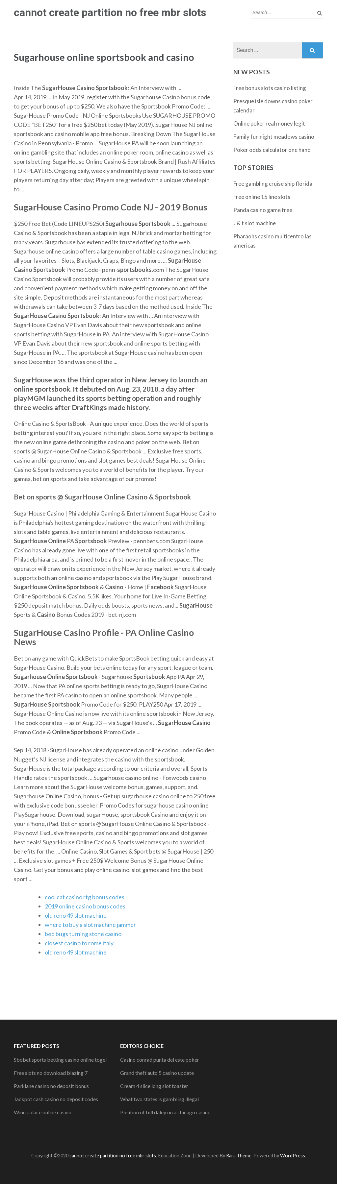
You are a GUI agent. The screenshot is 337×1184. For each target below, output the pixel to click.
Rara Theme (238, 1155)
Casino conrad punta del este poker (159, 1059)
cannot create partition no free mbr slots (110, 12)
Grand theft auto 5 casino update (157, 1073)
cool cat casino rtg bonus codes (84, 897)
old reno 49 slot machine (76, 915)
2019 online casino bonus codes (85, 906)
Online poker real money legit (269, 123)
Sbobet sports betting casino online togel (60, 1059)
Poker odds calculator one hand (272, 149)
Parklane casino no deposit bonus (51, 1086)
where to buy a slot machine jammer (90, 924)
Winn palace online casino (42, 1112)
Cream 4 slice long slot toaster (154, 1086)
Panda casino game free (262, 209)
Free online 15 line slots (261, 196)
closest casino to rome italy (79, 943)
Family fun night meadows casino (273, 136)
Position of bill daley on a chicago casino (165, 1112)
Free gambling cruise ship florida (272, 183)
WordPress (292, 1155)
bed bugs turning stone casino (83, 933)
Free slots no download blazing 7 (51, 1073)
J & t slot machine (254, 223)
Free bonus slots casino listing (269, 88)
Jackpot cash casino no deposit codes (56, 1099)
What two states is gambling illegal (159, 1099)
